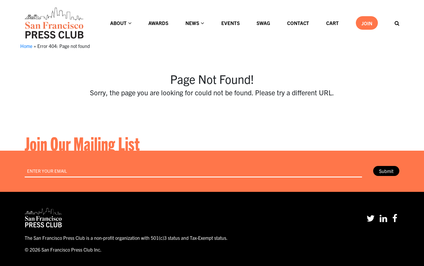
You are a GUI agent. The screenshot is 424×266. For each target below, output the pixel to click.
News (192, 23)
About (118, 23)
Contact (298, 23)
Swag (263, 23)
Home (26, 46)
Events (230, 23)
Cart (332, 23)
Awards (158, 23)
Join (366, 23)
